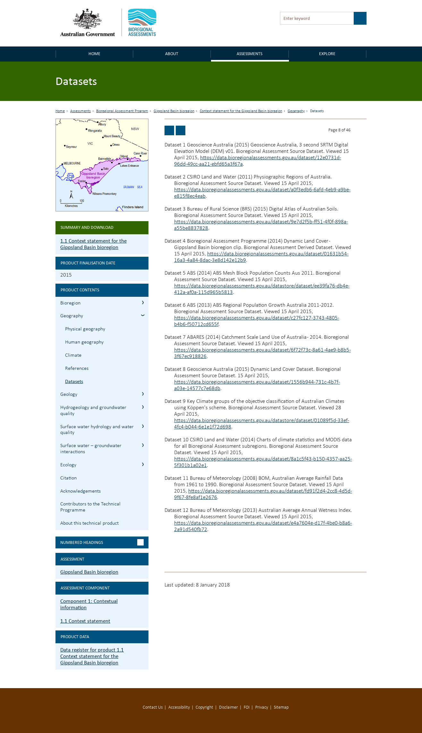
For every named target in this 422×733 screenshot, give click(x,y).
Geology (68, 394)
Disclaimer (228, 707)
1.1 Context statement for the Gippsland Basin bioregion (93, 244)
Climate (73, 355)
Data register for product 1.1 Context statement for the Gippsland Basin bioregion (92, 656)
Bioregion (70, 303)
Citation (68, 478)
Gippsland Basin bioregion (174, 111)
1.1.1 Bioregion (142, 302)
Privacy (261, 707)
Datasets (74, 381)
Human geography (84, 342)
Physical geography (85, 329)
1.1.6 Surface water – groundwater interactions (142, 445)
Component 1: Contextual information (89, 604)
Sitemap (281, 707)
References (77, 368)
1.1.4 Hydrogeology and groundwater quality (142, 406)
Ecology (68, 465)
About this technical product (89, 523)
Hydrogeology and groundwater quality (93, 410)
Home (94, 53)
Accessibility (179, 707)
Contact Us (153, 707)
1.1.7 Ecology (142, 464)
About (171, 53)
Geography (296, 111)
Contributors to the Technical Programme (90, 507)
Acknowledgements (80, 491)
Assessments (249, 53)
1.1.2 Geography (142, 315)
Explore (327, 53)
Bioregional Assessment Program (122, 111)
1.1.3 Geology (142, 393)
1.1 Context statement (85, 621)
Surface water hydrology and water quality (97, 430)
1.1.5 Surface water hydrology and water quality (142, 426)
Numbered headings (81, 542)
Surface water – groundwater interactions (91, 448)
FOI (246, 707)
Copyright (204, 707)
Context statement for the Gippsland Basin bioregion (241, 111)
